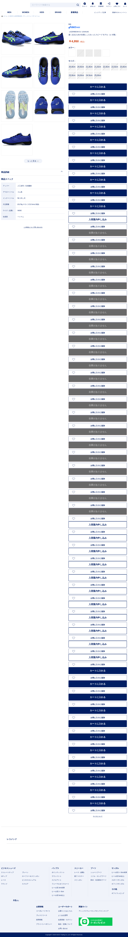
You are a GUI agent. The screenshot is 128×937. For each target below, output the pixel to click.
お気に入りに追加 (97, 94)
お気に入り (117, 5)
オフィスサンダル (118, 884)
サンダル (115, 868)
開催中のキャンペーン (119, 12)
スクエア (25, 884)
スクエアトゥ (56, 880)
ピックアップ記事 (100, 12)
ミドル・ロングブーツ (98, 876)
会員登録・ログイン (65, 920)
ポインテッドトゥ (58, 872)
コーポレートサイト (43, 911)
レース (3, 880)
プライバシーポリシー (44, 924)
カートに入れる (98, 87)
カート (125, 4)
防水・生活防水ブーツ (98, 880)
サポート (84, 4)
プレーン (25, 872)
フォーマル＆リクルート (60, 884)
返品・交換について (65, 924)
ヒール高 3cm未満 (58, 888)
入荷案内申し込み (98, 219)
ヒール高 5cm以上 (58, 895)
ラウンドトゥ (56, 876)
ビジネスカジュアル (29, 880)
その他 (114, 889)
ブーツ (93, 868)
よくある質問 (63, 915)
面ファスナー (79, 876)
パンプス (55, 868)
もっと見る (31, 161)
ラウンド (4, 884)
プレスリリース (41, 915)
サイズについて (97, 816)
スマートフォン (122, 934)
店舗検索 (101, 4)
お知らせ (92, 4)
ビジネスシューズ (8, 868)
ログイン (109, 4)
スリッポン (78, 880)
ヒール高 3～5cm (58, 891)
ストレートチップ (7, 872)
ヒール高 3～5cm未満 (119, 872)
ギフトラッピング (118, 893)
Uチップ (4, 876)
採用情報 (39, 920)
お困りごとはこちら (65, 911)
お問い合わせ (63, 928)
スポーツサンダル (118, 880)
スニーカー (78, 868)
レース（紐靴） (79, 872)
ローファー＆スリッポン (30, 876)
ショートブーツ (96, 872)
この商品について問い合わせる (33, 227)
